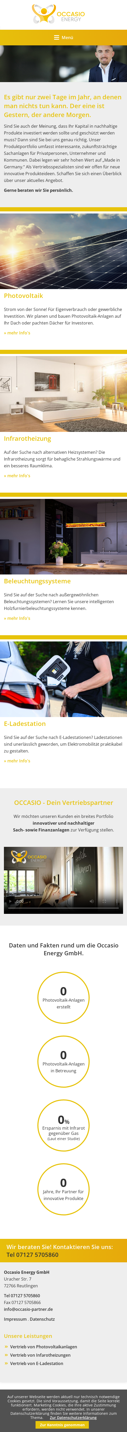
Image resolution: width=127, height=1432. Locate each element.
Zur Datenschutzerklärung (73, 1417)
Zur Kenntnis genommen (62, 1424)
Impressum (15, 1319)
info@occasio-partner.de (28, 1309)
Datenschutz (42, 1319)
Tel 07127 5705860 (33, 1254)
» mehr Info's (17, 333)
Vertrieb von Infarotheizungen (40, 1355)
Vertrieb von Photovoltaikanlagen (43, 1347)
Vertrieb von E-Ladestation (36, 1363)
